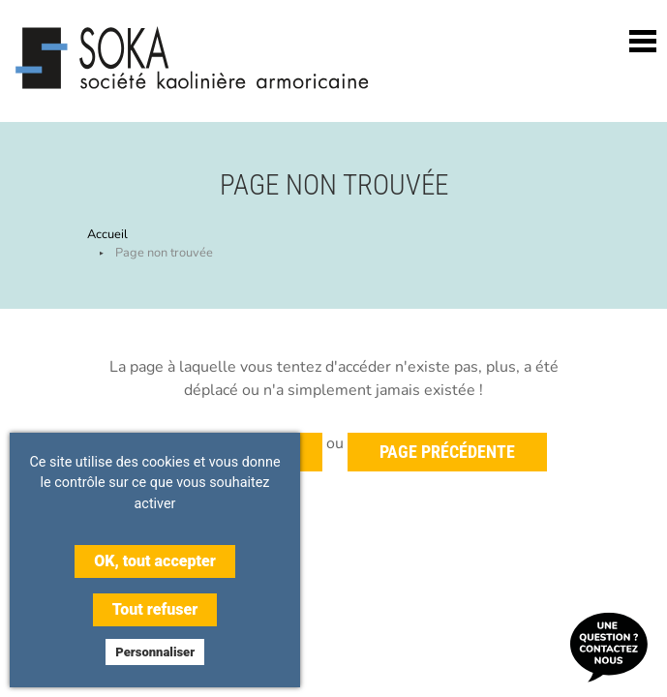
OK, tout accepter (155, 561)
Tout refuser (154, 609)
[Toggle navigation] (642, 41)
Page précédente (447, 452)
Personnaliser (155, 652)
